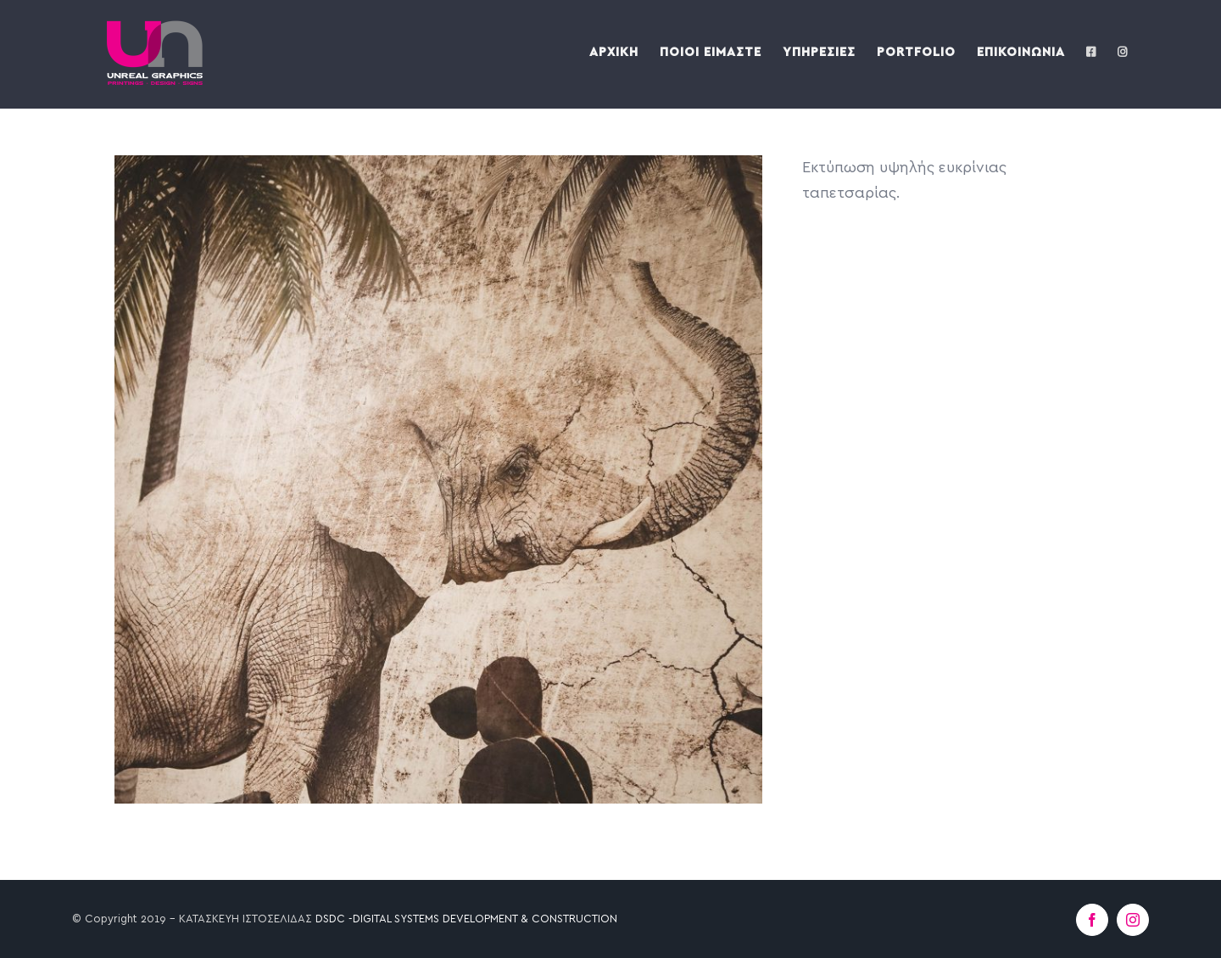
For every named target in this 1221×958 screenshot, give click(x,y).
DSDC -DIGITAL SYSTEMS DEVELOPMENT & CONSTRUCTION (466, 919)
